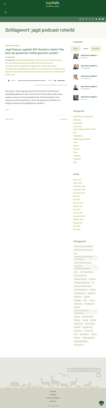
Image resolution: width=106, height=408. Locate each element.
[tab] (76, 40)
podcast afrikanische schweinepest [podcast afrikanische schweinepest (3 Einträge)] (81, 302)
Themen (76, 140)
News (75, 134)
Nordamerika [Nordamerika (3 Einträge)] (89, 294)
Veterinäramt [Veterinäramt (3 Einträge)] (84, 325)
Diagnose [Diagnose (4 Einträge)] (92, 269)
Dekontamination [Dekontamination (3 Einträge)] (80, 269)
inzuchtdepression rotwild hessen (18, 61)
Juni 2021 (76, 200)
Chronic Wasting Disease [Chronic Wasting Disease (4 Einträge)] (82, 253)
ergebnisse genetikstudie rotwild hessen (31, 55)
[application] (36, 76)
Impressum (53, 392)
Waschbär (77, 147)
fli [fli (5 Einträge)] (93, 273)
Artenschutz (78, 115)
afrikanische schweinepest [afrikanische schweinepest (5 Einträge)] (83, 237)
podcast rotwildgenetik (32, 67)
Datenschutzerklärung (53, 389)
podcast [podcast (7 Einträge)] (77, 298)
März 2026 (77, 171)
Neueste (86, 40)
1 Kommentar (62, 114)
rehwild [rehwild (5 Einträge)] (85, 310)
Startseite (53, 382)
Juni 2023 (76, 190)
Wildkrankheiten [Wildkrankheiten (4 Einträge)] (88, 328)
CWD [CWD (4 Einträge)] (76, 262)
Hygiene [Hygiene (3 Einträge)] (93, 280)
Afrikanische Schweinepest (83, 108)
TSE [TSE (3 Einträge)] (75, 325)
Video (75, 144)
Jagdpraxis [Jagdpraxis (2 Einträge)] (91, 284)
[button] (101, 403)
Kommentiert (95, 40)
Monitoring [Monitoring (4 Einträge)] (78, 294)
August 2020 (78, 213)
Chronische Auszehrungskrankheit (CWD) (84, 119)
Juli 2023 (76, 187)
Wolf (75, 153)
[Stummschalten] (55, 75)
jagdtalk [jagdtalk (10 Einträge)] (87, 287)
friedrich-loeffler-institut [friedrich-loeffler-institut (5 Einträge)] (82, 276)
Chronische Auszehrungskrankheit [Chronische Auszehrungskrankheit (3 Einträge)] (82, 257)
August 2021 (78, 197)
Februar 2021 (78, 203)
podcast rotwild (16, 67)
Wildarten (16, 37)
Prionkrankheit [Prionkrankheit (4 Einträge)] (87, 307)
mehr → (8, 105)
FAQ (74, 124)
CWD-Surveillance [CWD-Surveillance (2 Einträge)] (86, 262)
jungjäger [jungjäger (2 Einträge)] (77, 291)
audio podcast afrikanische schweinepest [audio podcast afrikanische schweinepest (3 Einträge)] (83, 248)
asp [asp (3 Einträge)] (75, 244)
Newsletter (53, 385)
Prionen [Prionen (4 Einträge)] (77, 307)
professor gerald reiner (50, 67)
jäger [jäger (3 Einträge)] (85, 291)
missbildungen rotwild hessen (28, 64)
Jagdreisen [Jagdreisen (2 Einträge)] (77, 287)
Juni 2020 (77, 216)
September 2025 (79, 180)
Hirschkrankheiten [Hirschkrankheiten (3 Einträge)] (80, 280)
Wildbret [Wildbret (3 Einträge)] (77, 328)
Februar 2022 (78, 194)
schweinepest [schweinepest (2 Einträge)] (90, 314)
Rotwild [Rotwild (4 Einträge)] (93, 310)
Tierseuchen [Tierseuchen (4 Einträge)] (88, 321)
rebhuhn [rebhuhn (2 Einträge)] (77, 310)
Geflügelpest (78, 127)
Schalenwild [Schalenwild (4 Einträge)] (78, 314)
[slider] (32, 75)
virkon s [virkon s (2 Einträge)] (94, 325)
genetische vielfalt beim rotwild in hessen (38, 58)
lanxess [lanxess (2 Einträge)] (92, 291)
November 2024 (79, 184)
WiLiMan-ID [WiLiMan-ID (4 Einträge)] (78, 335)
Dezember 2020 (79, 207)
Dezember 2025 (79, 177)
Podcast (8, 37)
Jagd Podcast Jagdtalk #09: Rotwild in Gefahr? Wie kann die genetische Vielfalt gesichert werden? (34, 44)
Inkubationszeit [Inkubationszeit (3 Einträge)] (79, 284)
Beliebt (76, 40)
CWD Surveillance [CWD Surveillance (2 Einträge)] (80, 266)
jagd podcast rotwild (39, 61)
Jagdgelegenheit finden (82, 130)
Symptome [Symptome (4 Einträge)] (78, 321)
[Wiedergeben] (9, 75)
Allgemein (77, 111)
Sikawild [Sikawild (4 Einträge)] (77, 318)
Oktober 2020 (78, 210)
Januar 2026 (78, 174)
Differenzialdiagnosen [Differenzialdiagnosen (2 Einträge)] (82, 273)
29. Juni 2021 (10, 52)
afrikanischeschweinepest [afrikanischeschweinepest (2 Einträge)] (83, 240)
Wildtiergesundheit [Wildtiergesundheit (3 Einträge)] (80, 332)
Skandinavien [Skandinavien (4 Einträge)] (87, 318)
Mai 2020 (77, 220)
